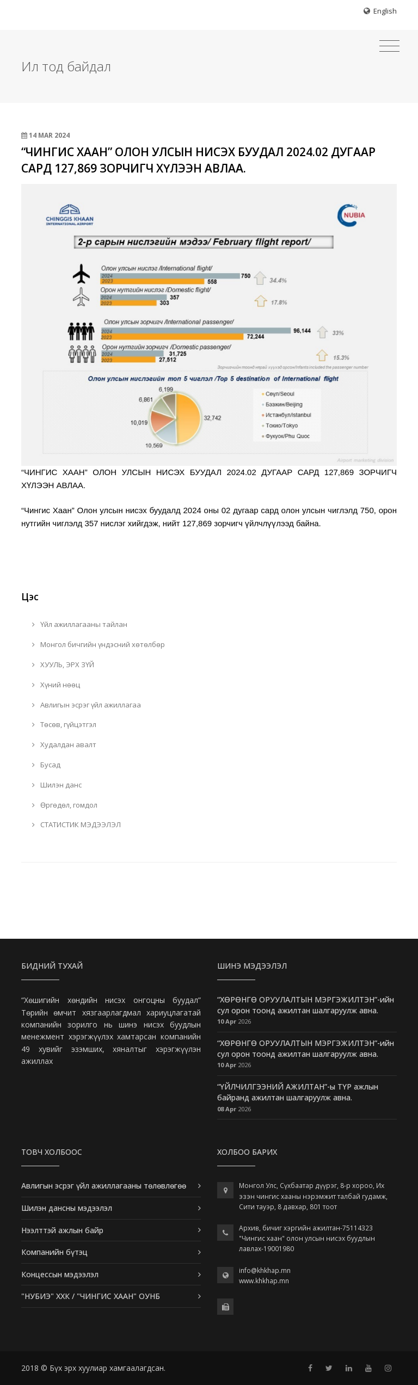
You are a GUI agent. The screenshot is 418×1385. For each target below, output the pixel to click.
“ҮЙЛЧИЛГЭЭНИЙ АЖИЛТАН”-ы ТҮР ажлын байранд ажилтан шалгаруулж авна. (297, 1092)
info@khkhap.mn (265, 1270)
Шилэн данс (57, 785)
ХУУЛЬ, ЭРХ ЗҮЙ (63, 664)
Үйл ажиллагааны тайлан (79, 624)
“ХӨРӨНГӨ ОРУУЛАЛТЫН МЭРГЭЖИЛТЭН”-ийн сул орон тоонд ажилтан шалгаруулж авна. (305, 1004)
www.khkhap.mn (264, 1280)
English (385, 11)
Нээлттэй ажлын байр (62, 1230)
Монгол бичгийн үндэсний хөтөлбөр (98, 644)
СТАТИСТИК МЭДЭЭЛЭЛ (76, 824)
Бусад (46, 765)
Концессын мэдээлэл (60, 1274)
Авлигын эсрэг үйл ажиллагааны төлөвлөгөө (103, 1185)
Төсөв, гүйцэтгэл (64, 724)
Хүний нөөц (56, 685)
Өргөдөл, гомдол (64, 805)
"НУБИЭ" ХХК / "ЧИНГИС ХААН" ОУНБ (90, 1296)
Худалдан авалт (64, 744)
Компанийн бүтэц (54, 1252)
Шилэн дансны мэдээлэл (66, 1208)
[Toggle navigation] (389, 46)
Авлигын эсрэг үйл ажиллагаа (86, 705)
